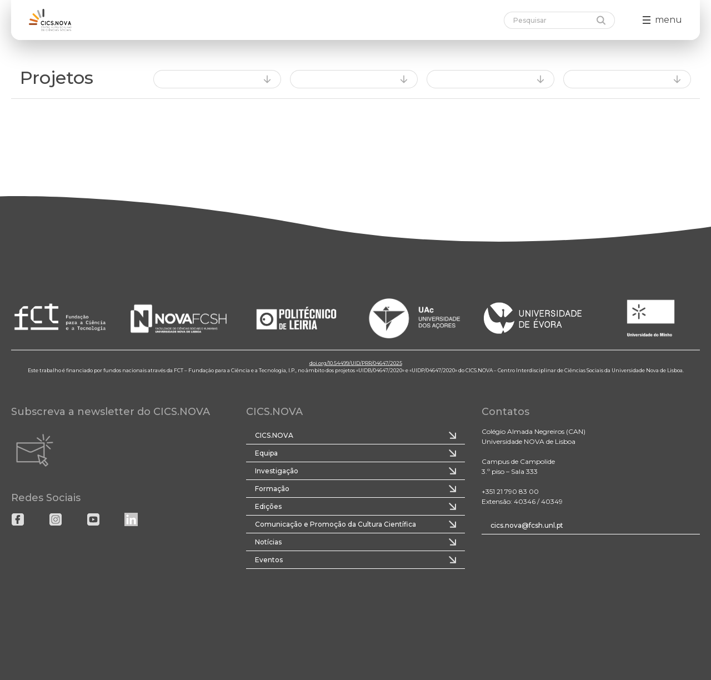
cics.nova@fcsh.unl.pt (526, 525)
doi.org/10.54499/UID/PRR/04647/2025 (355, 362)
